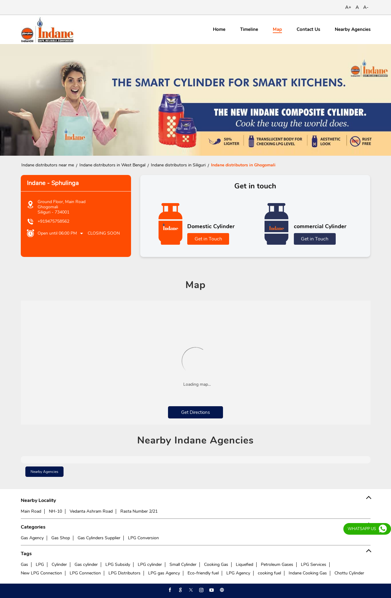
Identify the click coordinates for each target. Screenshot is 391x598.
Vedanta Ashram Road (91, 511)
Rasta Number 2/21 (139, 511)
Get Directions (195, 412)
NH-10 (55, 511)
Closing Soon (104, 233)
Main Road (31, 511)
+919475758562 (53, 221)
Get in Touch (208, 239)
